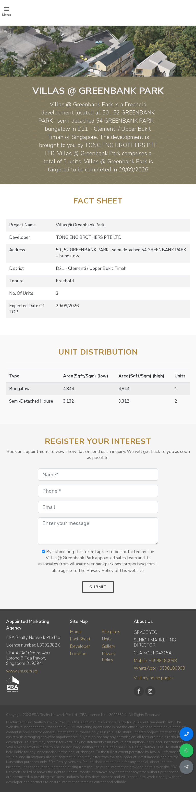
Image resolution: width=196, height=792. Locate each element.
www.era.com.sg (21, 671)
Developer (80, 646)
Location (78, 654)
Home (76, 632)
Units (107, 639)
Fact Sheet (80, 639)
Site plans (111, 632)
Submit (98, 587)
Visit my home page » (154, 678)
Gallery (108, 646)
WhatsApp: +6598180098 (159, 668)
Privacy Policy (109, 657)
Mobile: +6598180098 (155, 661)
